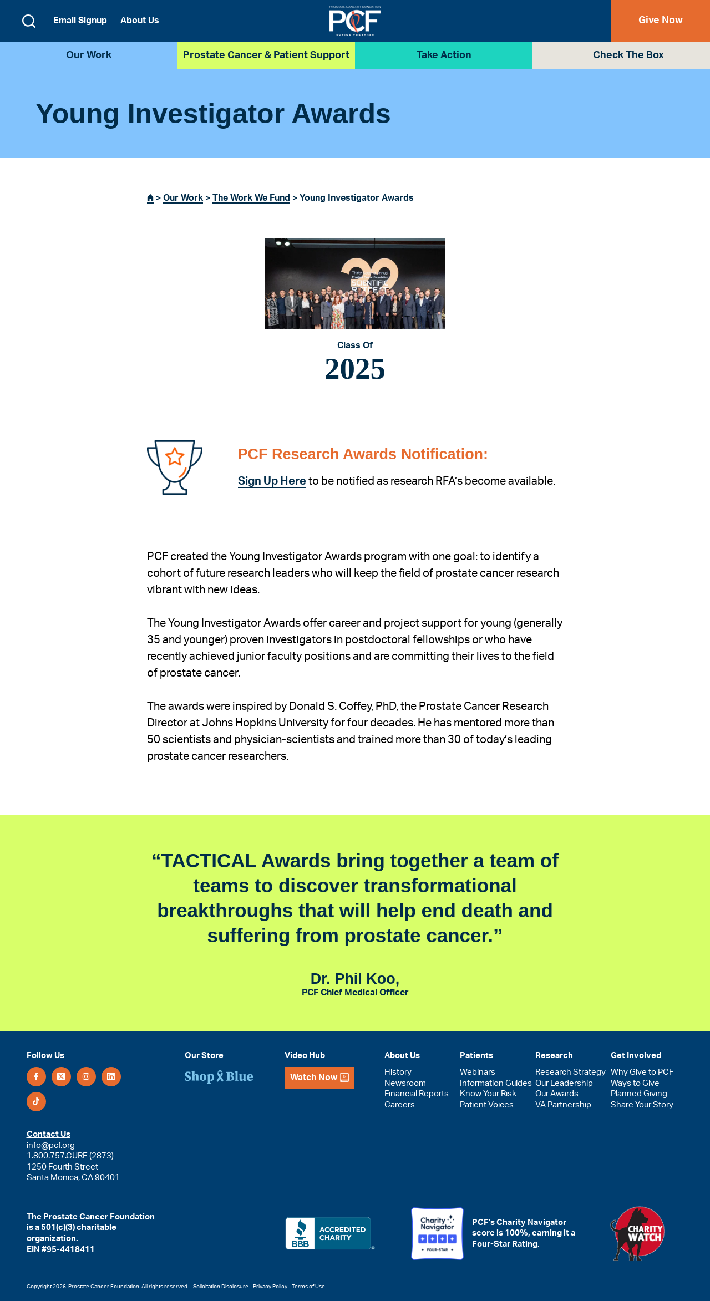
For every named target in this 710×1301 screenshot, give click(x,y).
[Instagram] (86, 1076)
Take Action (444, 55)
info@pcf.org (51, 1145)
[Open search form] (29, 21)
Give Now (660, 21)
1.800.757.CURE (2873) (70, 1156)
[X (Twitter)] (61, 1076)
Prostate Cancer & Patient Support (266, 55)
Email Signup (80, 20)
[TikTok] (36, 1101)
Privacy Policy (270, 1286)
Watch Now (319, 1078)
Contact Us (48, 1134)
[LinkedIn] (111, 1076)
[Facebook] (36, 1076)
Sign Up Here (272, 481)
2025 (355, 368)
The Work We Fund (251, 198)
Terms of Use (308, 1286)
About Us (139, 20)
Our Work (88, 55)
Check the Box (628, 55)
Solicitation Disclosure (220, 1286)
